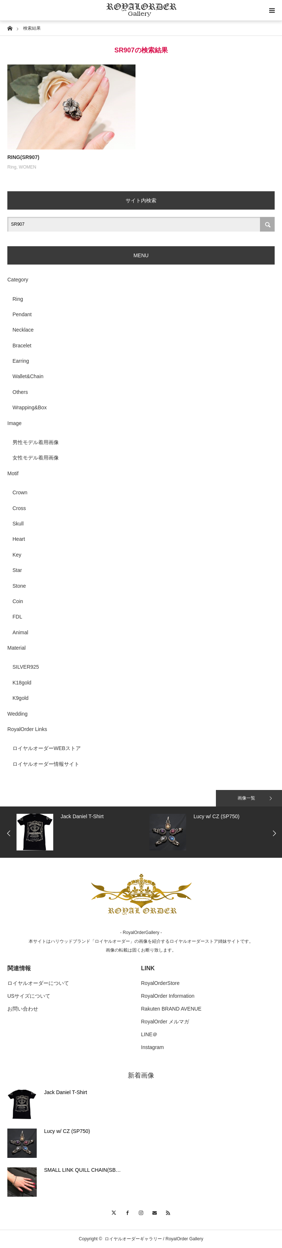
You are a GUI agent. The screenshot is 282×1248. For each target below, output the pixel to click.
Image (14, 423)
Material (16, 648)
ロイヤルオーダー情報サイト (45, 764)
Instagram (152, 1047)
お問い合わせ (22, 1009)
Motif (12, 473)
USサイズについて (28, 996)
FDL (17, 617)
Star (17, 570)
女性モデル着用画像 (35, 458)
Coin (17, 601)
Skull (18, 524)
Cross (19, 508)
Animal (20, 632)
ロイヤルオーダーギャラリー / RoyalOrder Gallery (154, 1238)
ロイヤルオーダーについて (38, 983)
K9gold (20, 698)
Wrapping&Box (29, 407)
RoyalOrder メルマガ (165, 1021)
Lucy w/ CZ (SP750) (67, 1131)
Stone (19, 586)
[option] (81, 832)
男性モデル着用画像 (35, 442)
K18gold (21, 683)
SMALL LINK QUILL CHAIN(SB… (82, 1170)
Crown (19, 492)
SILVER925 (25, 667)
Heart (18, 539)
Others (20, 392)
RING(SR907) (23, 157)
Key (16, 555)
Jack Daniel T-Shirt (65, 1092)
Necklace (23, 330)
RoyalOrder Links (27, 729)
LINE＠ (149, 1034)
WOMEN (27, 167)
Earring (20, 361)
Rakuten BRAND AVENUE (171, 1009)
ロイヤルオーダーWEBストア (46, 748)
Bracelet (21, 345)
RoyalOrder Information (168, 996)
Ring (12, 167)
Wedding (17, 714)
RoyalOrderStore (160, 983)
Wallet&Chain (27, 376)
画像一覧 (246, 798)
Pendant (22, 314)
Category (17, 280)
